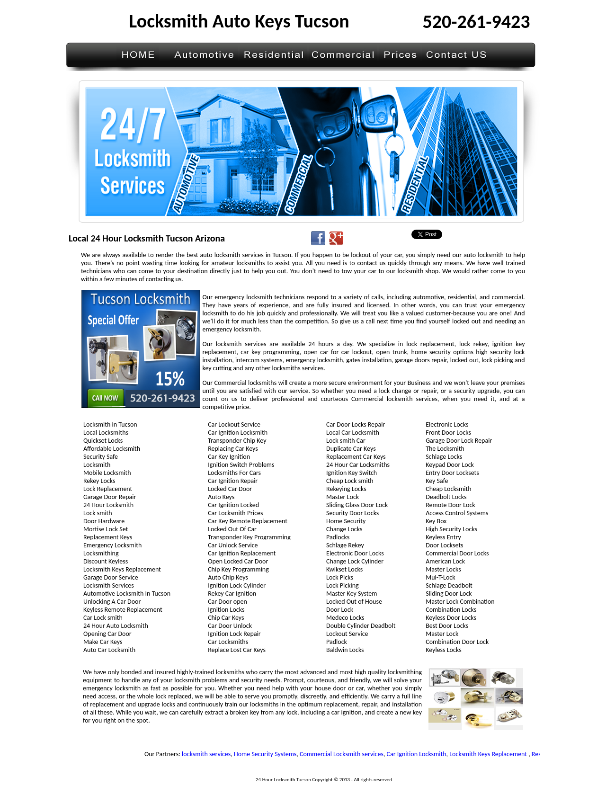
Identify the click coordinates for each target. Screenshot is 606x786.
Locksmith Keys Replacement (491, 754)
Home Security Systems (267, 754)
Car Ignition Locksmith (418, 754)
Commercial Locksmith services (343, 754)
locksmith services (208, 754)
